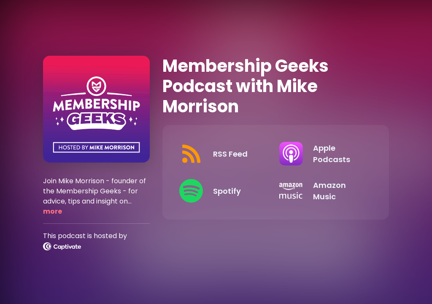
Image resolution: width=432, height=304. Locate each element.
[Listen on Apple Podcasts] (322, 153)
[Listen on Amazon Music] (322, 191)
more (52, 211)
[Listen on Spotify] (222, 191)
